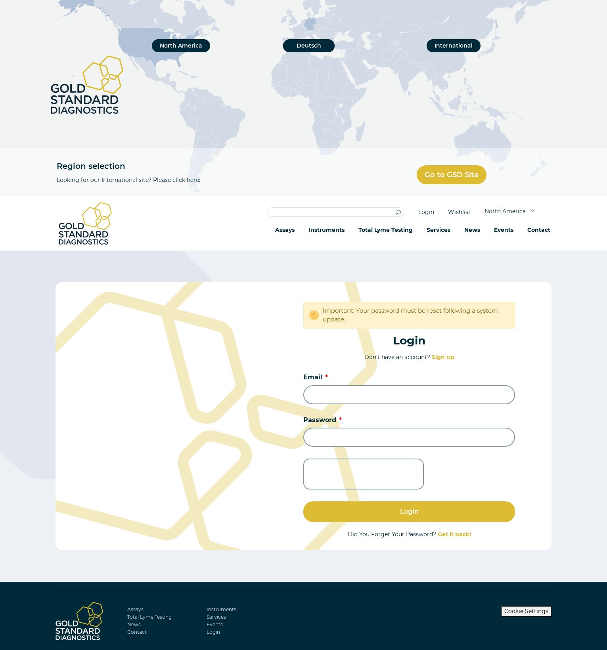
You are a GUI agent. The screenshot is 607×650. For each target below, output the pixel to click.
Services (216, 617)
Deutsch (309, 45)
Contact (538, 229)
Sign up (443, 357)
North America (181, 45)
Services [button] (438, 229)
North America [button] (505, 211)
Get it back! (454, 534)
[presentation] (363, 474)
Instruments (326, 229)
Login (426, 212)
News (472, 229)
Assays (285, 229)
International (454, 45)
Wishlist (459, 212)
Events (503, 229)
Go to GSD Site (452, 174)
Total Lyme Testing (385, 229)
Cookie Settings (526, 611)
